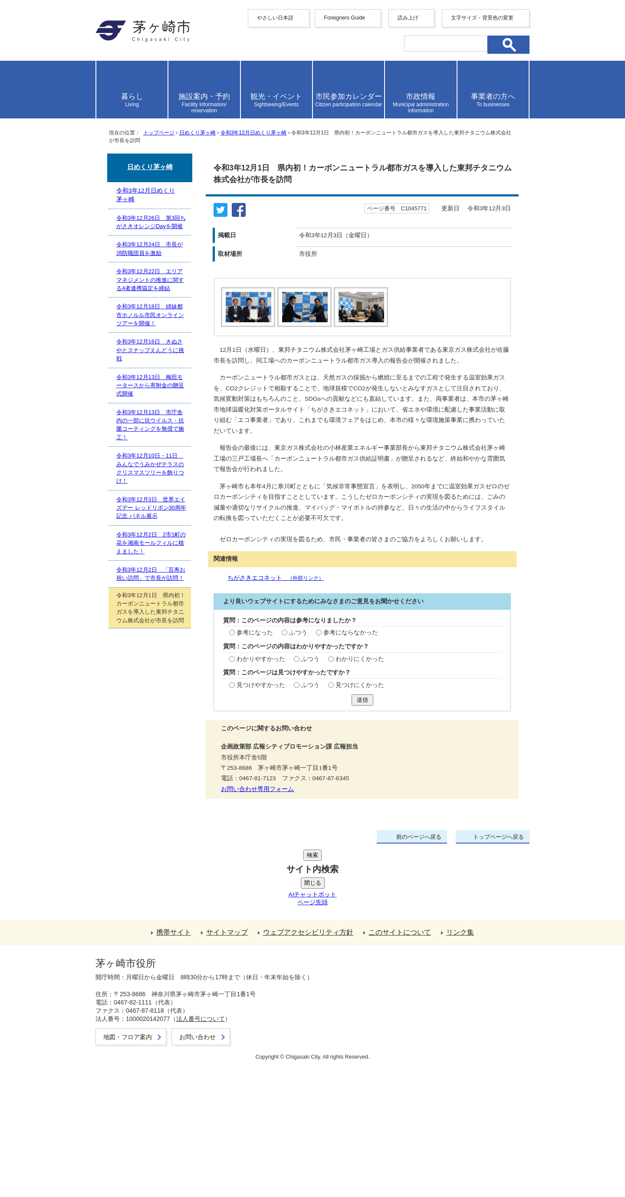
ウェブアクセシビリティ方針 (308, 1069)
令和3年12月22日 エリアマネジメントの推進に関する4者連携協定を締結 (150, 279)
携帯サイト (173, 1069)
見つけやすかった (261, 886)
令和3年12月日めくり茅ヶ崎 (253, 133)
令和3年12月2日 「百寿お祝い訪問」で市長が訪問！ (150, 573)
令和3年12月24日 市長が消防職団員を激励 (149, 248)
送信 (362, 901)
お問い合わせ (197, 1165)
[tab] (247, 307)
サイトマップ (227, 1069)
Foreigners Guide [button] (344, 18)
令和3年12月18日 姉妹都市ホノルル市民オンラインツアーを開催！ (150, 315)
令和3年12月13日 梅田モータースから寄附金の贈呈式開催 (150, 385)
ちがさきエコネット (275, 779)
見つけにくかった (360, 886)
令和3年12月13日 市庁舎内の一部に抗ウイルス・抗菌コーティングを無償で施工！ (150, 425)
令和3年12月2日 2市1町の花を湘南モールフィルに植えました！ (151, 543)
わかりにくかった (360, 860)
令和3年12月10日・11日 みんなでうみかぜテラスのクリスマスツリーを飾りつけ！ (150, 468)
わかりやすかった (261, 860)
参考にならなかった (350, 834)
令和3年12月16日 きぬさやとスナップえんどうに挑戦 (150, 350)
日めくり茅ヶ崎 (197, 133)
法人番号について (200, 1147)
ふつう (298, 834)
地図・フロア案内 (127, 1165)
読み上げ (408, 18)
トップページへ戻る (498, 1039)
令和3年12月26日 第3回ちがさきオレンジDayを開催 (151, 222)
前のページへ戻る (418, 1039)
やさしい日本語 (275, 18)
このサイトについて (399, 1069)
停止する (269, 341)
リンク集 (460, 1069)
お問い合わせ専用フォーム (257, 991)
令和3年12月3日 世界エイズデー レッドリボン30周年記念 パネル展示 (151, 508)
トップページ (158, 133)
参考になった (255, 834)
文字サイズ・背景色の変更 (482, 18)
